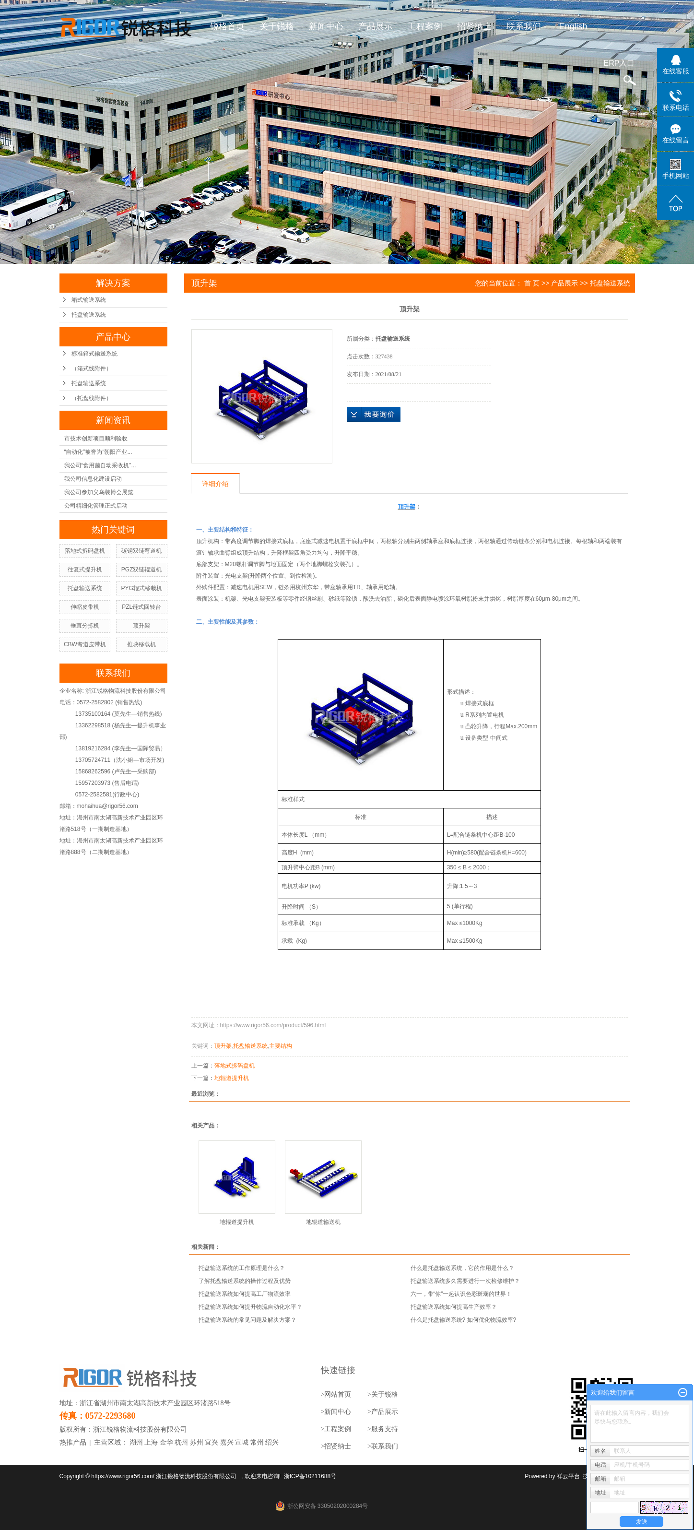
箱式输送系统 (88, 300)
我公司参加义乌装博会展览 (98, 492)
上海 (151, 1442)
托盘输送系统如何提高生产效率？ (454, 1307)
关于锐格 (276, 26)
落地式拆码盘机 (85, 550)
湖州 (136, 1442)
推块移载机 (141, 644)
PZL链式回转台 (141, 607)
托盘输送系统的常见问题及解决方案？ (247, 1320)
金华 (166, 1442)
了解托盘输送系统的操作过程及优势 (245, 1281)
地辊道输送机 (323, 1222)
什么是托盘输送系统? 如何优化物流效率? (464, 1320)
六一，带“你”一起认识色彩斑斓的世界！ (461, 1294)
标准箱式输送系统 (94, 353)
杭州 (181, 1442)
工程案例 (425, 26)
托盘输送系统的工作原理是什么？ (242, 1268)
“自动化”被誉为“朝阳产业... (98, 452)
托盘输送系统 (88, 314)
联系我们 (523, 26)
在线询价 (373, 414)
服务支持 (384, 1429)
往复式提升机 (85, 569)
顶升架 (141, 625)
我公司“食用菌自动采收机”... (100, 465)
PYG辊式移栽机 (141, 588)
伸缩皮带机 (85, 607)
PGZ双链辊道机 (141, 569)
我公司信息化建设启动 (93, 478)
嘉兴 (227, 1442)
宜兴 (211, 1442)
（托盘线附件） (91, 398)
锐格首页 (227, 26)
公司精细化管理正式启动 (96, 505)
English (573, 26)
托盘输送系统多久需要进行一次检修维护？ (465, 1281)
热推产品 (72, 1442)
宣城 (241, 1442)
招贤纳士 (474, 26)
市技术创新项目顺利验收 (96, 438)
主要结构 (280, 1046)
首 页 (532, 283)
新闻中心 (326, 26)
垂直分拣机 (85, 625)
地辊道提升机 (231, 1078)
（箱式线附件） (91, 368)
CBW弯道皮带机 (85, 644)
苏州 (196, 1442)
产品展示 (375, 26)
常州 (257, 1442)
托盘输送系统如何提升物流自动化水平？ (250, 1307)
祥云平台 (568, 1476)
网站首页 (337, 1394)
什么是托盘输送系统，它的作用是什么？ (462, 1268)
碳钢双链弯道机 (141, 550)
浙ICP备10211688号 (310, 1476)
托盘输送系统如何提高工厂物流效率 (245, 1294)
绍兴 (272, 1442)
